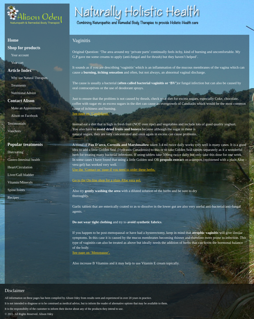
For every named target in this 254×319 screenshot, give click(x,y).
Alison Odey (37, 16)
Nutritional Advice (23, 93)
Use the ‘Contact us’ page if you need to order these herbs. (113, 169)
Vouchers (14, 131)
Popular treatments (25, 144)
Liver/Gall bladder (21, 175)
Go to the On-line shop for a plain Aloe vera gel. (106, 180)
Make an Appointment (26, 108)
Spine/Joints (16, 190)
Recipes (13, 197)
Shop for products (24, 47)
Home (13, 40)
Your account (20, 55)
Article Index (19, 70)
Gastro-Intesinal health (24, 160)
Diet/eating (15, 152)
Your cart (17, 63)
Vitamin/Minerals (20, 182)
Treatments (18, 85)
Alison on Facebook (24, 116)
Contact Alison (21, 100)
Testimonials (17, 123)
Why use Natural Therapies (29, 78)
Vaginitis (81, 40)
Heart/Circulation (20, 167)
